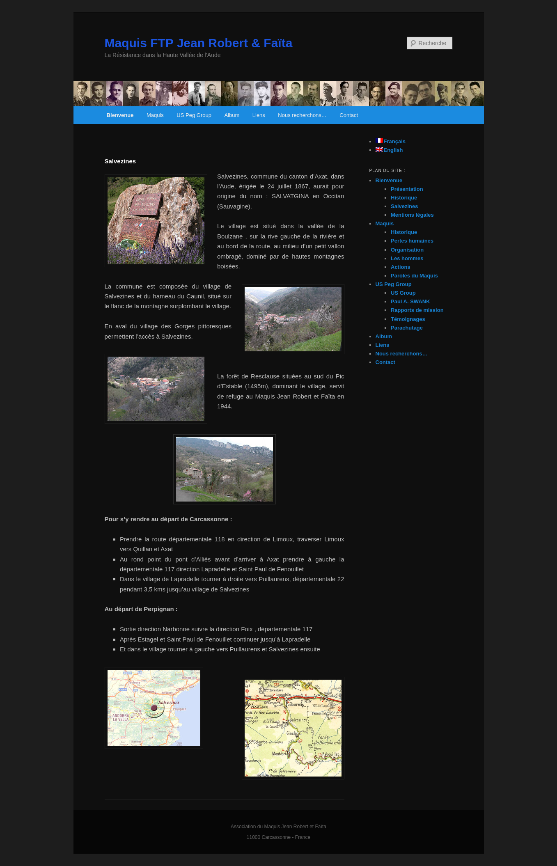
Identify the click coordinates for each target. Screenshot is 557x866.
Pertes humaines (412, 241)
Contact (348, 115)
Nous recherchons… (302, 115)
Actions (400, 267)
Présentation (407, 189)
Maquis (155, 115)
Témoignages (408, 319)
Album (231, 115)
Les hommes (407, 258)
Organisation (407, 250)
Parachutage (407, 328)
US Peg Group (193, 115)
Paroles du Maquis (414, 276)
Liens (258, 115)
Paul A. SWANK (410, 301)
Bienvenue (120, 115)
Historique (404, 198)
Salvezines (404, 206)
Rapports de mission (417, 310)
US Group (403, 293)
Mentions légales (412, 215)
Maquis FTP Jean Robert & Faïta (199, 43)
